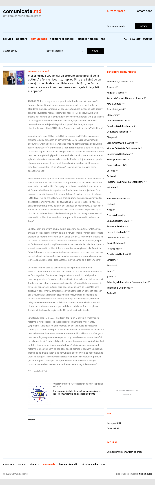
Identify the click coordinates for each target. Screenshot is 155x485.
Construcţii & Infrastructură (121, 126)
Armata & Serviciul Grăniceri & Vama (125, 98)
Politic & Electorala (116, 232)
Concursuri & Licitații (117, 120)
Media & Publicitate (116, 198)
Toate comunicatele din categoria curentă (74, 394)
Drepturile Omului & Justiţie (120, 143)
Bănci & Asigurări (115, 109)
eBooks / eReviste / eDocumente (123, 148)
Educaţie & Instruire (116, 159)
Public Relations (115, 243)
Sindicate (112, 260)
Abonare (22, 39)
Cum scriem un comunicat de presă (124, 452)
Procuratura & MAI (116, 237)
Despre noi (9, 464)
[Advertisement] (126, 324)
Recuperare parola (116, 26)
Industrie (111, 187)
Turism (110, 293)
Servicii (8, 39)
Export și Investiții (116, 165)
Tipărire (31, 420)
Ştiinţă (110, 276)
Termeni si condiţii (62, 39)
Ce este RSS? (114, 428)
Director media (88, 39)
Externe (111, 171)
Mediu (110, 204)
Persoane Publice (115, 226)
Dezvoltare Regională (117, 131)
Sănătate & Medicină (117, 254)
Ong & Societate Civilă (118, 221)
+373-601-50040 (140, 39)
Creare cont (144, 11)
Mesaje (110, 210)
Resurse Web (113, 249)
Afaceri (110, 87)
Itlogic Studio (145, 474)
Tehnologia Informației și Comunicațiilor (126, 282)
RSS (103, 39)
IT (108, 193)
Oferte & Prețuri (115, 215)
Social (110, 265)
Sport (110, 271)
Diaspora (111, 137)
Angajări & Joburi (115, 92)
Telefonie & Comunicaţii (119, 288)
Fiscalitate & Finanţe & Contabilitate (125, 182)
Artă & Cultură (114, 104)
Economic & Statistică (118, 154)
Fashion (111, 176)
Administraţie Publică (38, 71)
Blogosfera (112, 115)
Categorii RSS (114, 423)
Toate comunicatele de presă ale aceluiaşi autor (77, 391)
